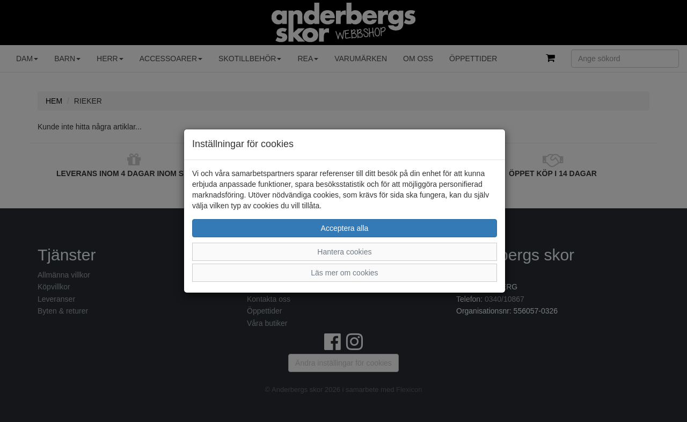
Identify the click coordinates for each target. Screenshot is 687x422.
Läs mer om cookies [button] (344, 272)
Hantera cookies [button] (344, 252)
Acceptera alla (345, 228)
